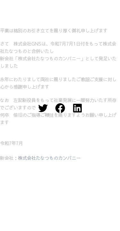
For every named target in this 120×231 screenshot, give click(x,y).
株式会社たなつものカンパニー (49, 158)
